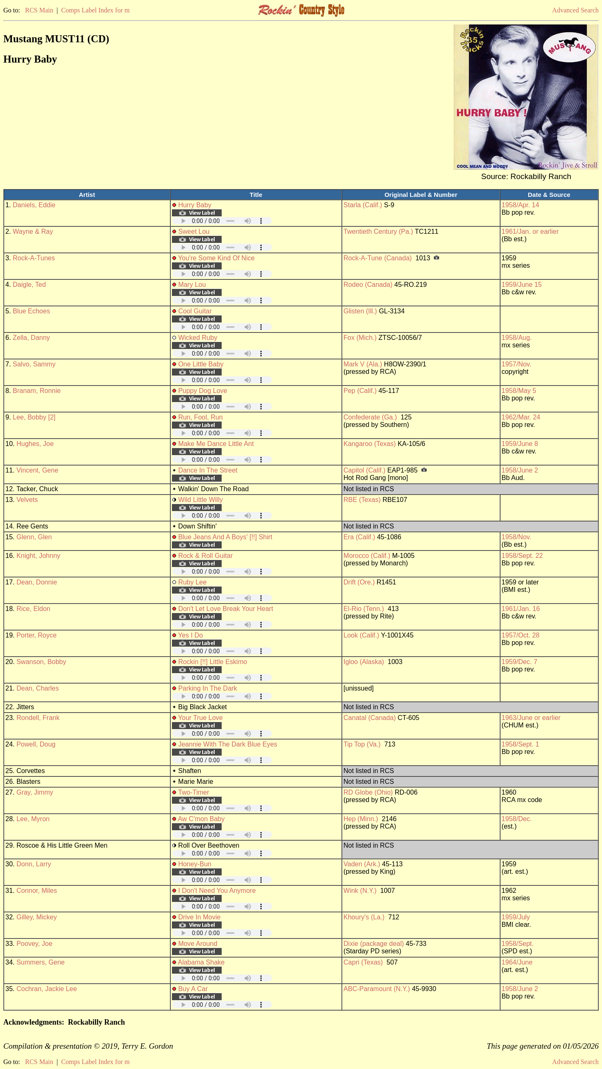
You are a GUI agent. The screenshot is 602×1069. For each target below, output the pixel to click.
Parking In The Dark (207, 688)
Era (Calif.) (359, 537)
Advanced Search (575, 10)
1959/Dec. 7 (519, 661)
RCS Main (39, 10)
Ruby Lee (192, 582)
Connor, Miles (37, 890)
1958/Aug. (517, 337)
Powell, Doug (36, 744)
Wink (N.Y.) (360, 890)
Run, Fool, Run (200, 417)
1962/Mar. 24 (521, 417)
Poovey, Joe (35, 943)
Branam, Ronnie (37, 390)
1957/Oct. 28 (521, 635)
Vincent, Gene (37, 470)
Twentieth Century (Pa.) (378, 231)
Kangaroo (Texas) (369, 443)
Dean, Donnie (37, 582)
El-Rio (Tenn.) (363, 608)
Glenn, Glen (34, 537)
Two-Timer (193, 792)
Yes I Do (190, 635)
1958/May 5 (519, 390)
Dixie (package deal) (373, 943)
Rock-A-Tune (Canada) (377, 258)
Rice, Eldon (34, 608)
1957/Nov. (517, 364)
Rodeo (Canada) (367, 284)
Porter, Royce (37, 635)
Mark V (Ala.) (362, 364)
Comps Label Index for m (95, 10)
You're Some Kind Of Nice (216, 258)
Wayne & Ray (33, 231)
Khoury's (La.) (363, 917)
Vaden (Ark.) (361, 864)
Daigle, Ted (29, 284)
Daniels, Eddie (34, 204)
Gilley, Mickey (37, 917)
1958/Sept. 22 (522, 555)
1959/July (516, 917)
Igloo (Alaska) (363, 661)
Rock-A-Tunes (34, 258)
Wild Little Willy (200, 499)
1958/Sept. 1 (520, 744)
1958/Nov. (517, 537)
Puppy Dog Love (202, 390)
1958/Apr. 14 (520, 204)
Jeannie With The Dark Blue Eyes (227, 744)
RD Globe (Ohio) (368, 792)
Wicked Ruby (197, 337)
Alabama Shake (201, 962)
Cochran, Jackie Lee (47, 988)
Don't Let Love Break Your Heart (225, 608)
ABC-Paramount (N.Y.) (376, 988)
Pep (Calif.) (360, 390)
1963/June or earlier (531, 717)
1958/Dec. (517, 818)
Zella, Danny (31, 337)
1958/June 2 (520, 470)
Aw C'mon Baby (201, 818)
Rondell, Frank (38, 717)
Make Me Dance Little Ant (216, 443)
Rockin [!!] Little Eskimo (212, 661)
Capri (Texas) (363, 962)
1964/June (517, 962)
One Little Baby (200, 364)
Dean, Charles (38, 688)
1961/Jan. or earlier (530, 231)
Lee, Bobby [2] (34, 417)
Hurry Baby (194, 204)
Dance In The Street (207, 470)
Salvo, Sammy (34, 364)
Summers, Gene (41, 962)
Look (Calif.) (361, 635)
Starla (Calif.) (362, 204)
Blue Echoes (31, 311)
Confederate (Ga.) (370, 417)
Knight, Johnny (38, 555)
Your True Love (200, 717)
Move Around (197, 943)
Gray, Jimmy (35, 792)
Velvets (27, 499)
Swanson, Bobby (41, 661)
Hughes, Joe (35, 443)
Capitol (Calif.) (364, 470)
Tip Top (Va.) (362, 744)
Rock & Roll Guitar (205, 555)
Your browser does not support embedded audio (222, 220)
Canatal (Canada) (369, 717)
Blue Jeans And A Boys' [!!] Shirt (225, 537)
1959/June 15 (522, 284)
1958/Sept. (518, 943)
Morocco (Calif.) (366, 555)
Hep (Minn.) (360, 818)
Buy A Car (193, 988)
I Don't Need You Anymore (217, 890)
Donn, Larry (34, 864)
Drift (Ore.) (359, 582)
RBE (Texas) (362, 499)
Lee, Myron (33, 818)
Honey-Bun (194, 864)
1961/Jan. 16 (521, 608)
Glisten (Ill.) (360, 311)
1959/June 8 (520, 443)
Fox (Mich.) (360, 337)
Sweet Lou (194, 231)
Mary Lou (192, 284)
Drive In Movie (199, 917)
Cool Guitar (195, 311)
